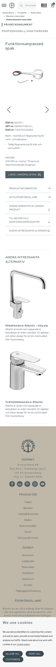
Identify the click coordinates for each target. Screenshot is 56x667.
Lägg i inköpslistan (24, 174)
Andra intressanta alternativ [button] (30, 230)
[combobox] (30, 5)
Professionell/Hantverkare (25, 31)
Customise (13, 659)
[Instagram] (35, 484)
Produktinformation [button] (30, 188)
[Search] (21, 5)
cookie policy (23, 644)
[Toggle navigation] (4, 5)
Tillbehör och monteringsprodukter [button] (30, 220)
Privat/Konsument (18, 24)
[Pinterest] (27, 484)
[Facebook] (12, 484)
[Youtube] (42, 484)
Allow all (13, 653)
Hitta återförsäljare (30, 197)
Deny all (35, 653)
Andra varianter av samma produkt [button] (30, 207)
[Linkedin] (20, 484)
